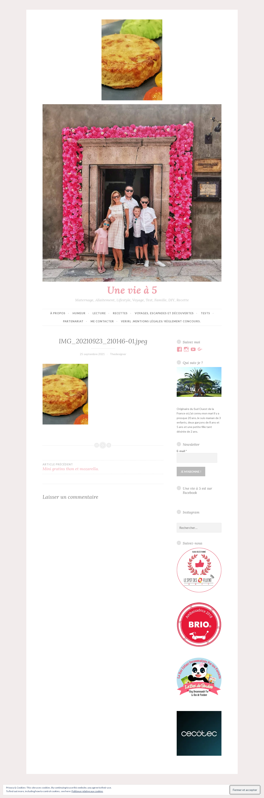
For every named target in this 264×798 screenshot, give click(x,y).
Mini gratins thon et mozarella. (73, 467)
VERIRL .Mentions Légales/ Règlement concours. (161, 321)
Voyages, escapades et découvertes (164, 313)
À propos (57, 313)
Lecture (99, 313)
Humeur (79, 313)
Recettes (120, 313)
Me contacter (102, 321)
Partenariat (73, 321)
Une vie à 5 (132, 290)
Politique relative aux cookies (87, 791)
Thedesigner (118, 354)
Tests (205, 313)
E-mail (182, 451)
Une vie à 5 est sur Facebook (197, 490)
